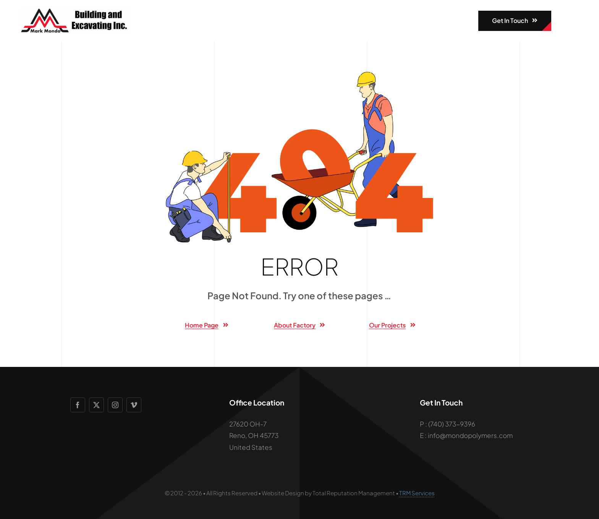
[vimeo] (133, 404)
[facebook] (77, 404)
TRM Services (417, 492)
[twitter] (96, 404)
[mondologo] (76, 11)
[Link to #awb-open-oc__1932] (563, 20)
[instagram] (115, 404)
